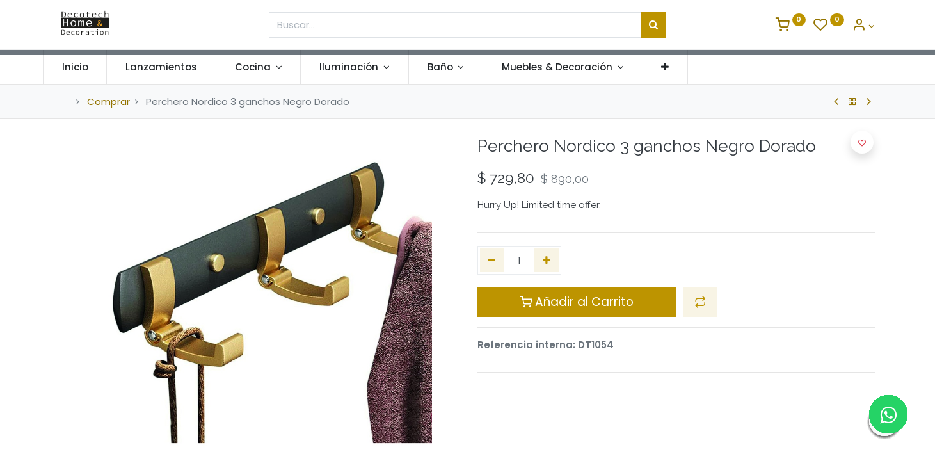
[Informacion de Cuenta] (863, 26)
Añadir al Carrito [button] (577, 302)
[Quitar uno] (492, 260)
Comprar (108, 101)
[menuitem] (93, 67)
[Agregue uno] (546, 260)
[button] (682, 67)
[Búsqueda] (653, 25)
